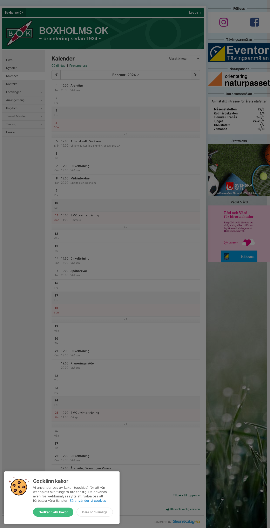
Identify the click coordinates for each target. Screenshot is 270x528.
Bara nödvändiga (94, 512)
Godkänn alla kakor (53, 512)
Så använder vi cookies (87, 500)
